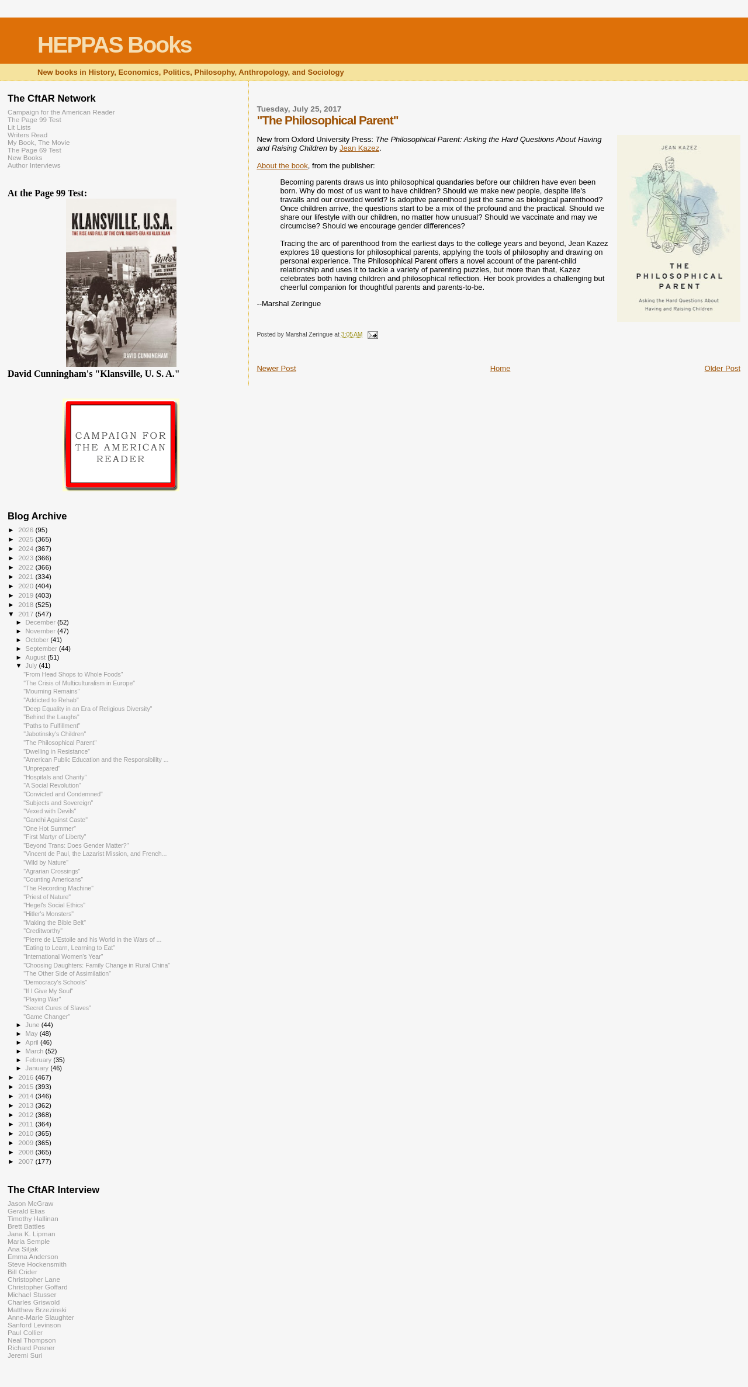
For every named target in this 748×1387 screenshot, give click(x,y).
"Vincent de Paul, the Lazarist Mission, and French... (95, 853)
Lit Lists (19, 127)
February (40, 1059)
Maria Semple (29, 1241)
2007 (26, 1161)
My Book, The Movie (39, 142)
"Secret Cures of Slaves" (57, 1007)
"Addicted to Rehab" (51, 699)
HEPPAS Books (114, 44)
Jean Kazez (359, 148)
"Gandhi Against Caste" (55, 819)
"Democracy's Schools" (55, 982)
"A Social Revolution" (52, 785)
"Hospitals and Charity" (54, 777)
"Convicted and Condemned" (63, 793)
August (37, 657)
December (41, 622)
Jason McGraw (30, 1203)
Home (500, 368)
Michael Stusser (32, 1294)
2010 (26, 1133)
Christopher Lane (34, 1279)
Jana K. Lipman (31, 1233)
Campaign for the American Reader (61, 112)
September (43, 648)
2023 (26, 557)
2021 (26, 576)
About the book (282, 165)
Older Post (722, 368)
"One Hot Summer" (49, 828)
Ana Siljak (23, 1249)
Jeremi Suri (25, 1355)
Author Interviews (34, 165)
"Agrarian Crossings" (51, 871)
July (32, 665)
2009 (26, 1142)
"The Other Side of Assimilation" (67, 973)
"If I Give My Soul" (48, 990)
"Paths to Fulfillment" (51, 725)
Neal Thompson (32, 1340)
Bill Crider (22, 1271)
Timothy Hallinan (33, 1218)
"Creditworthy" (43, 930)
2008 (26, 1152)
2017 (26, 614)
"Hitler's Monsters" (48, 913)
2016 (26, 1077)
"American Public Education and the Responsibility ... (95, 759)
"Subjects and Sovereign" (58, 802)
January (38, 1068)
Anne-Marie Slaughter (41, 1317)
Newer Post (276, 368)
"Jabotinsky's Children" (54, 733)
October (38, 639)
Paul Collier (25, 1332)
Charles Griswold (34, 1302)
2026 (26, 529)
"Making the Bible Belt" (54, 922)
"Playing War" (42, 999)
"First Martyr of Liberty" (54, 836)
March (36, 1051)
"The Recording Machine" (58, 888)
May (33, 1033)
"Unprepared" (41, 768)
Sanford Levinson (34, 1325)
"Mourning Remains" (51, 691)
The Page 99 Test (34, 119)
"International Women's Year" (63, 956)
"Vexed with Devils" (49, 810)
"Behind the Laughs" (51, 716)
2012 (26, 1114)
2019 (26, 595)
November (41, 630)
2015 (26, 1086)
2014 (26, 1096)
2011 (26, 1124)
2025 (26, 539)
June (33, 1024)
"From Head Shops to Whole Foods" (73, 674)
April (33, 1042)
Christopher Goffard (38, 1287)
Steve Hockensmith (37, 1264)
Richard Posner (31, 1347)
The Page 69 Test (34, 150)
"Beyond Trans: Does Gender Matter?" (76, 845)
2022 (26, 567)
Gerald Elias (26, 1211)
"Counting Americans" (53, 879)
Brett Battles (26, 1226)
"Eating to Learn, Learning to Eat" (69, 947)
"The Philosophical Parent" (59, 742)
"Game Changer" (46, 1016)
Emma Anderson (33, 1256)
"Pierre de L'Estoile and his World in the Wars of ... (92, 939)
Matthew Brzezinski (37, 1309)
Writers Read (27, 134)
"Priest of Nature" (47, 896)
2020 (26, 586)
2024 (26, 548)
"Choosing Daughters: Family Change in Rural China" (96, 965)
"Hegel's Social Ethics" (54, 905)
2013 (26, 1105)
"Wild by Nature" (45, 862)
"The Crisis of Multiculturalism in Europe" (79, 682)
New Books (25, 157)
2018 (26, 604)
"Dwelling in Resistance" (56, 751)
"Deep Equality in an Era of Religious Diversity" (87, 708)
